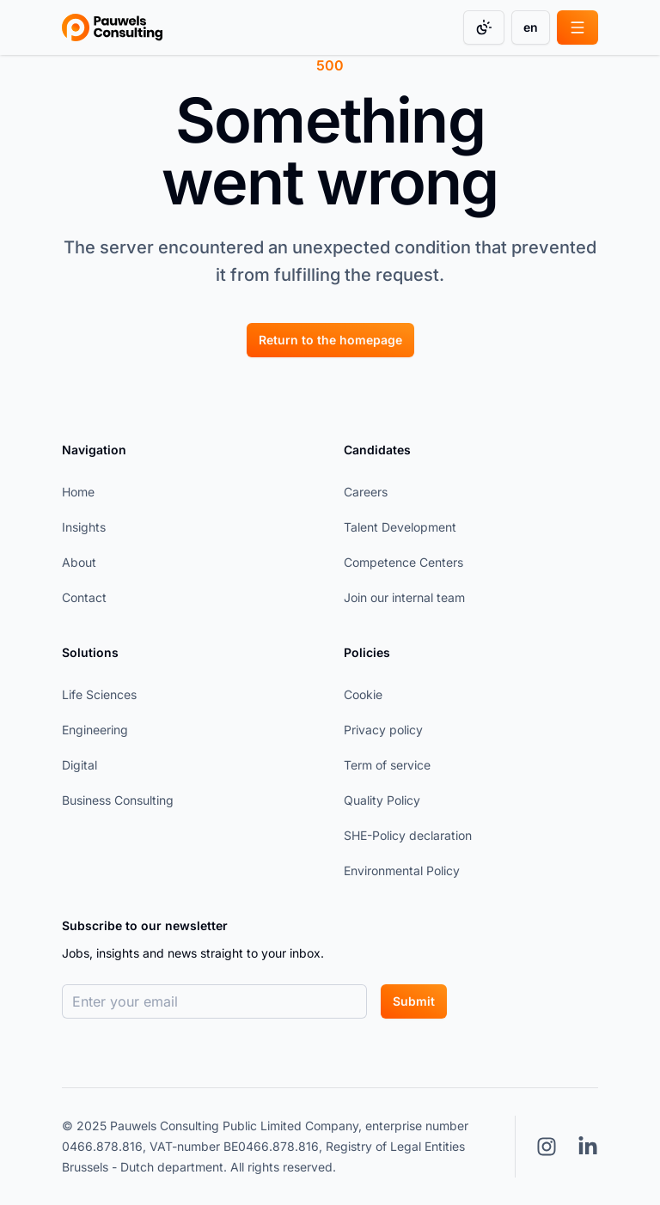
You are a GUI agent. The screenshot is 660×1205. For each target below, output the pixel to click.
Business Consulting (118, 800)
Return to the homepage (330, 339)
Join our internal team (404, 597)
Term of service (387, 765)
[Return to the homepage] (330, 339)
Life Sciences (99, 694)
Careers (366, 491)
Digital (79, 765)
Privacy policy (383, 729)
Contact (84, 597)
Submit (414, 1001)
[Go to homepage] (112, 27)
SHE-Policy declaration (408, 835)
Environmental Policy (402, 870)
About (79, 562)
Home (78, 491)
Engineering (95, 729)
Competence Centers (403, 562)
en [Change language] (530, 27)
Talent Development (400, 527)
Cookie (363, 694)
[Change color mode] (483, 27)
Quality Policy (382, 800)
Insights (84, 527)
